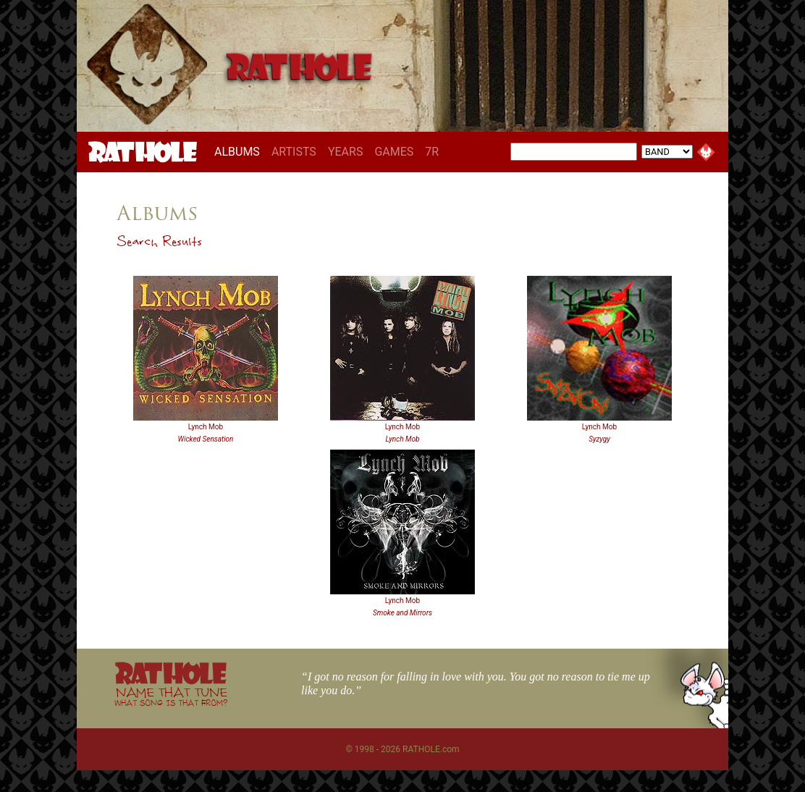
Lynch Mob (205, 427)
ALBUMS (240, 151)
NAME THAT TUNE (170, 696)
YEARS (345, 152)
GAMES (393, 152)
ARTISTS (293, 152)
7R (432, 152)
